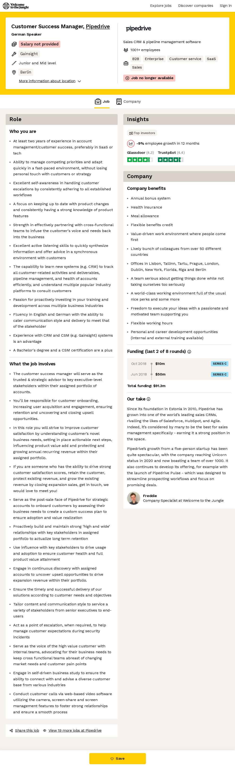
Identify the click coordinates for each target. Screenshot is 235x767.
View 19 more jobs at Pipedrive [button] (72, 730)
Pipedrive (98, 26)
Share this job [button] (24, 730)
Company (128, 101)
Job (101, 101)
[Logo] (16, 6)
